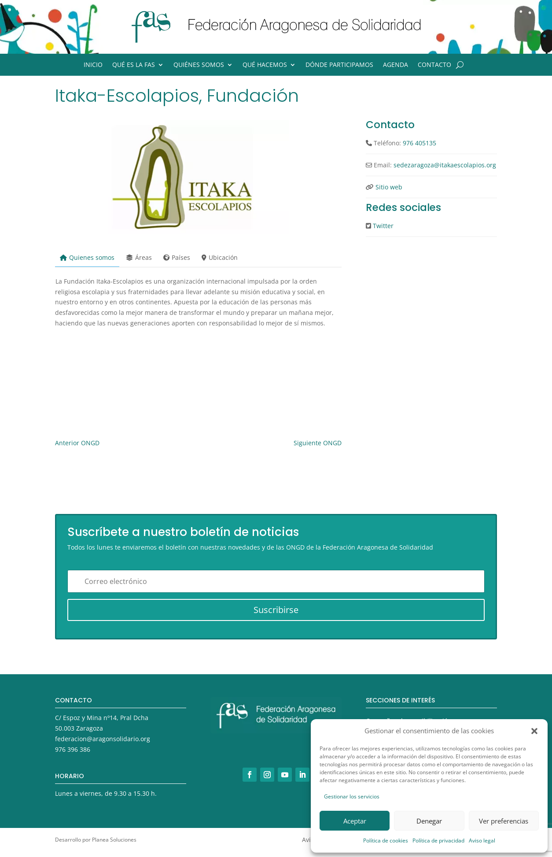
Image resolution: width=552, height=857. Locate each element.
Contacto (434, 65)
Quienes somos (87, 257)
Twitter (383, 226)
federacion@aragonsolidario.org (102, 739)
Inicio (93, 65)
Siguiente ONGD (318, 443)
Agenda (395, 65)
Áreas (139, 257)
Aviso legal (482, 840)
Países (176, 257)
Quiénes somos (198, 65)
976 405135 (419, 143)
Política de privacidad (438, 840)
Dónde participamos (339, 65)
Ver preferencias (503, 820)
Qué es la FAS (133, 65)
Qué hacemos (265, 65)
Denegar (429, 820)
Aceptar (354, 820)
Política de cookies (385, 840)
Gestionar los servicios (351, 796)
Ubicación (220, 257)
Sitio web (388, 187)
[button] (534, 731)
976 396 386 (72, 749)
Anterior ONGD (77, 443)
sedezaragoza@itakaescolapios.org (445, 165)
